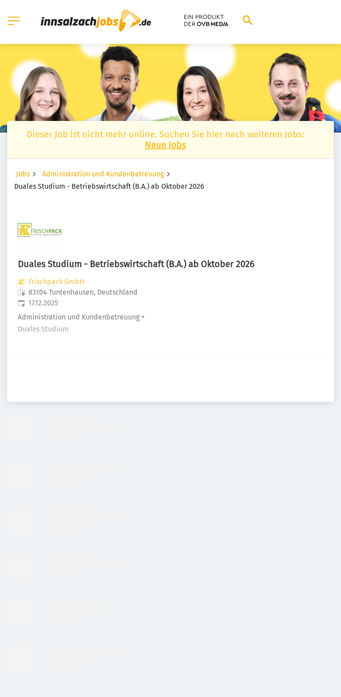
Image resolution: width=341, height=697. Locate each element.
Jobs (23, 174)
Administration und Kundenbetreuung (103, 174)
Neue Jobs (165, 145)
